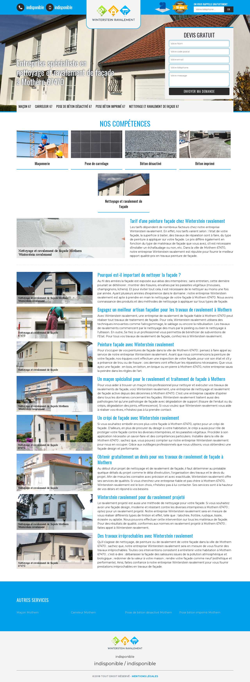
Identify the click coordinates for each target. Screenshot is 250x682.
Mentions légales (145, 676)
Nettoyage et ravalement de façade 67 (154, 106)
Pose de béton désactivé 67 (74, 106)
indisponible (30, 7)
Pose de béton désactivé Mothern (148, 612)
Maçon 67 (25, 106)
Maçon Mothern (28, 612)
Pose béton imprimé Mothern (199, 612)
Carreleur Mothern (83, 612)
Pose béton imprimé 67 (110, 106)
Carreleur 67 (43, 106)
